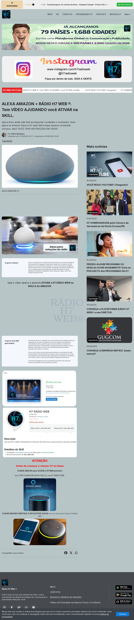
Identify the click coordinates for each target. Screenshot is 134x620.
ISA (57, 14)
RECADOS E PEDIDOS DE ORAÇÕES (65, 597)
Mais (127, 14)
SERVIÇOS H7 (115, 14)
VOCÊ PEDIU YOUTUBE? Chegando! (105, 90)
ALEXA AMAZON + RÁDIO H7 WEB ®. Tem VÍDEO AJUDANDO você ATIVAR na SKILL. (48, 90)
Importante (7, 141)
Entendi (122, 614)
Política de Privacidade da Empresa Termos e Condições (75, 602)
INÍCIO (50, 14)
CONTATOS (67, 14)
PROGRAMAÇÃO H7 (84, 14)
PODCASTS (101, 14)
